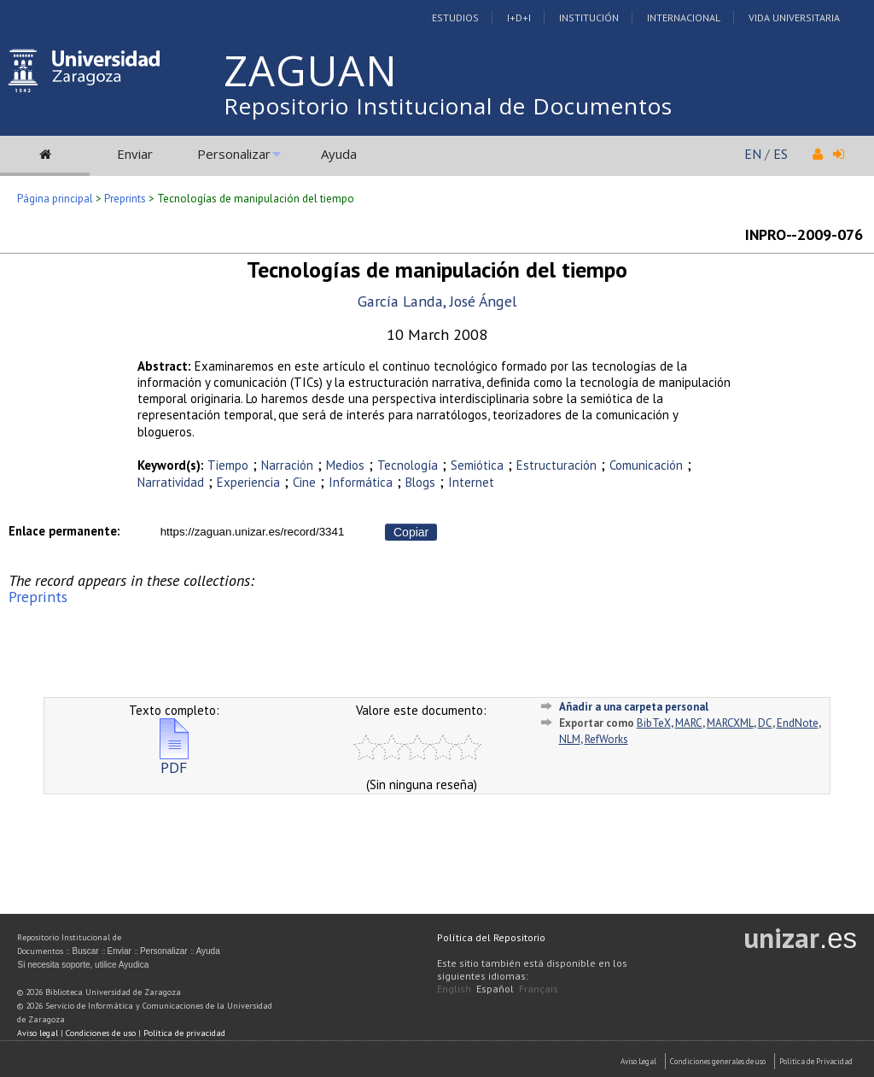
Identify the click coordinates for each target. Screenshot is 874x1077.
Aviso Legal (638, 1061)
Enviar (135, 153)
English (454, 988)
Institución (589, 17)
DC (765, 723)
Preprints (125, 198)
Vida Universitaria (794, 17)
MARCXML (730, 723)
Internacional (683, 17)
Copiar (410, 532)
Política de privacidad (184, 1033)
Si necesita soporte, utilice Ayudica (83, 964)
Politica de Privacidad (816, 1061)
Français (538, 988)
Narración (287, 465)
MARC (688, 723)
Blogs (420, 482)
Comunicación (646, 465)
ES (780, 153)
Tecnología (407, 465)
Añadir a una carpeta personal (633, 706)
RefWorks (606, 739)
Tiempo (227, 465)
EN (752, 153)
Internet (471, 482)
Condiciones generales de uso (718, 1061)
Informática (361, 482)
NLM (569, 739)
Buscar (85, 951)
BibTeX (654, 723)
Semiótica (477, 465)
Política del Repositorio (491, 937)
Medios (345, 465)
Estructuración (556, 465)
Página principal (55, 198)
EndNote (798, 723)
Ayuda (339, 153)
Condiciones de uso (101, 1033)
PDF (174, 760)
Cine (304, 482)
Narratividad (170, 482)
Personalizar (234, 153)
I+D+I (519, 17)
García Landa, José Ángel (437, 301)
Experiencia (248, 482)
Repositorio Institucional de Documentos (448, 106)
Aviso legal (37, 1033)
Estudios (455, 17)
